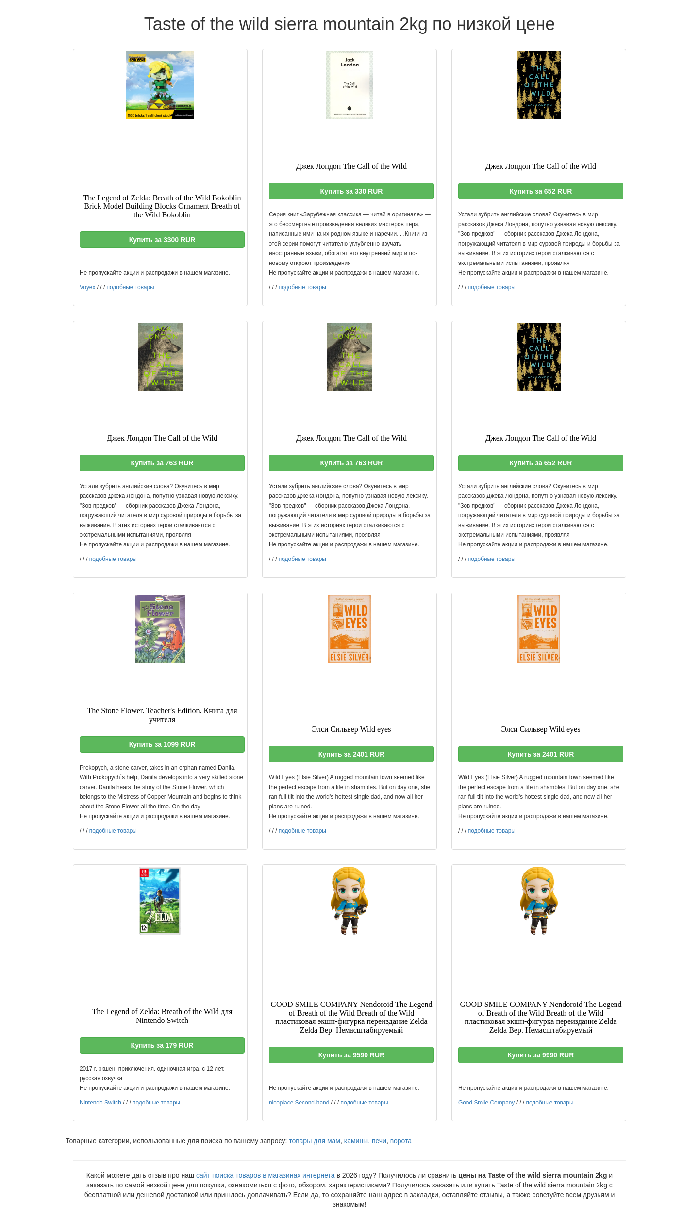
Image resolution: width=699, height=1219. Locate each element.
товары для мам (314, 1141)
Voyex (87, 287)
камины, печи (365, 1141)
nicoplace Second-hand (299, 1102)
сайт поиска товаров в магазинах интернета (265, 1175)
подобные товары (130, 287)
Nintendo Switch (100, 1102)
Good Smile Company (486, 1102)
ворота (401, 1141)
